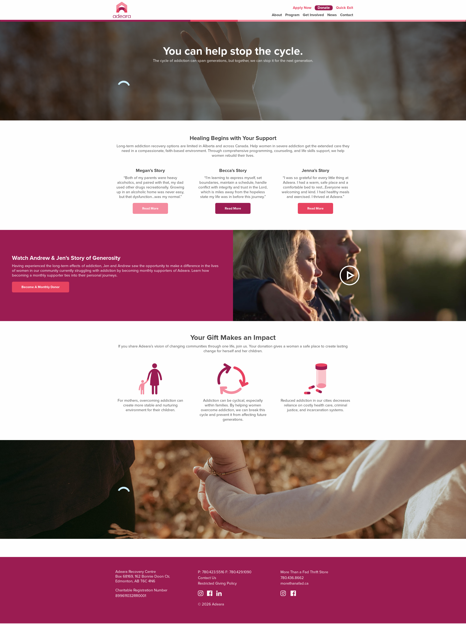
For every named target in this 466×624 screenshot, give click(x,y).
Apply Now (302, 8)
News (332, 15)
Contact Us (207, 578)
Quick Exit (344, 8)
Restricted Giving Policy (217, 584)
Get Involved (313, 15)
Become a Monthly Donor (40, 287)
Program (292, 15)
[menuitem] (277, 15)
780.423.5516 (213, 572)
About (277, 15)
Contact (346, 15)
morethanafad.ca (294, 584)
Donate (324, 8)
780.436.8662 (292, 578)
